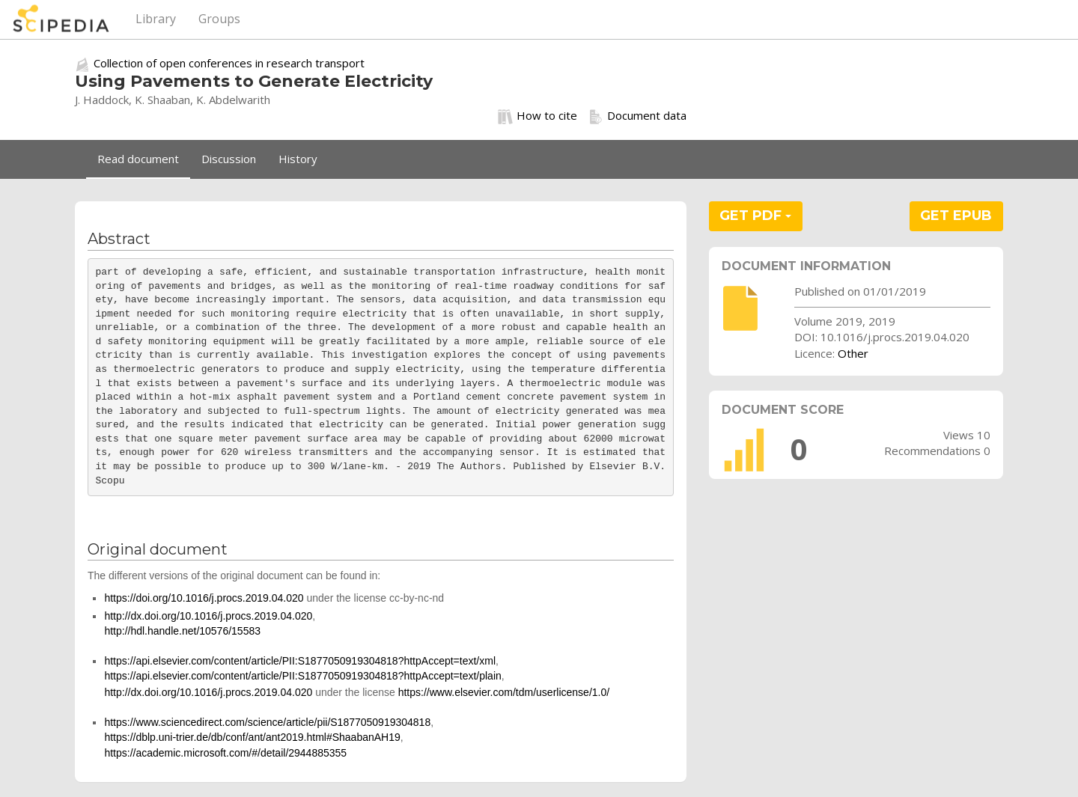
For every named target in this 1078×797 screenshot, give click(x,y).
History (297, 158)
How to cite (537, 116)
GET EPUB (956, 215)
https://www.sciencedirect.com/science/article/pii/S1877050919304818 (267, 722)
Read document (138, 158)
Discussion (228, 158)
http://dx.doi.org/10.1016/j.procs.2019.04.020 (208, 616)
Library (155, 18)
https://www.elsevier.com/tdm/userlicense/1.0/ (503, 692)
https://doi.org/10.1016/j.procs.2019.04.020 (203, 598)
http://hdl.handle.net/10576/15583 (182, 631)
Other (853, 353)
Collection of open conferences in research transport (229, 62)
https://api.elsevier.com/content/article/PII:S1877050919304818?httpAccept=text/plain (302, 676)
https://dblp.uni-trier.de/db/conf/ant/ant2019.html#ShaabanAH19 (252, 737)
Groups (219, 18)
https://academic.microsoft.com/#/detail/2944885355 (225, 753)
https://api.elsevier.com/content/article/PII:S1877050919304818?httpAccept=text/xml (300, 661)
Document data (637, 116)
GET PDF (755, 215)
